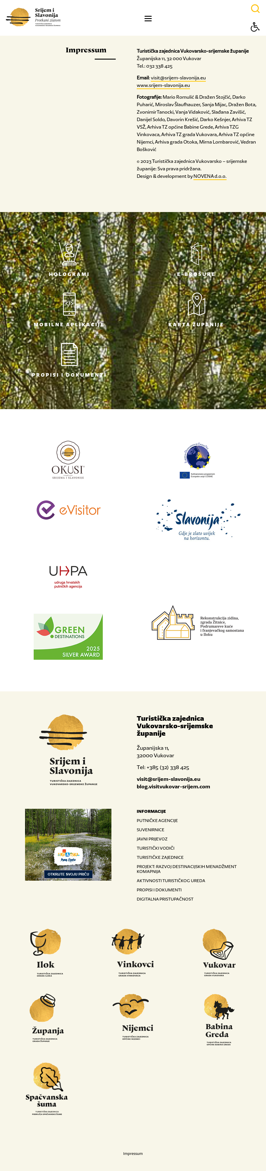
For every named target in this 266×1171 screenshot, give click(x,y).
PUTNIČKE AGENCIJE (157, 820)
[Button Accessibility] (255, 37)
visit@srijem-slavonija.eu (178, 78)
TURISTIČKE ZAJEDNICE (160, 857)
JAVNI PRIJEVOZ (152, 839)
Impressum (133, 1153)
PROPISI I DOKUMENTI (159, 889)
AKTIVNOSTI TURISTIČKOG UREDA (171, 880)
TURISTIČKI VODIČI (155, 848)
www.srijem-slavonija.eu (163, 85)
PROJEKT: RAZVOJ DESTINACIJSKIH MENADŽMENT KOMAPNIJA (186, 869)
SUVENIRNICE (150, 829)
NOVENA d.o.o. (210, 176)
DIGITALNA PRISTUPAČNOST (165, 899)
